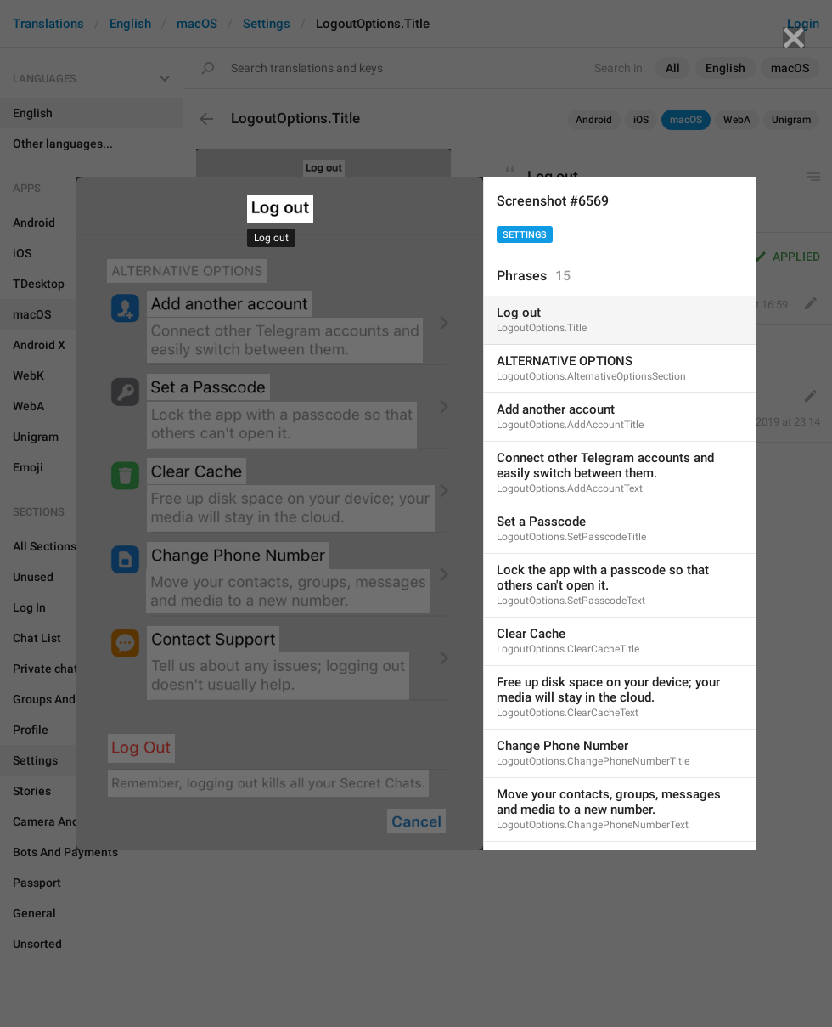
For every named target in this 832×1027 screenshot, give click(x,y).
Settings (525, 234)
